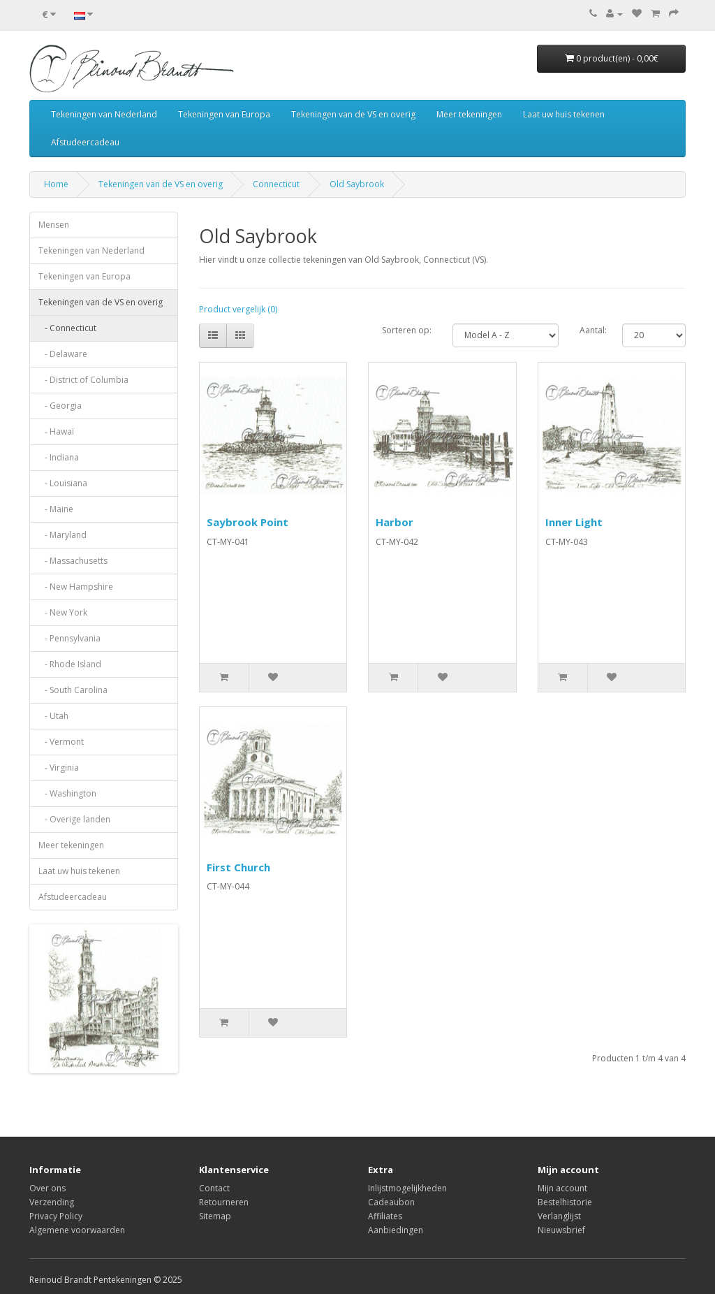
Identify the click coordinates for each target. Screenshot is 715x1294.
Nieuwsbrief (561, 1230)
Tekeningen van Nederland (104, 114)
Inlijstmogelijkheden (407, 1188)
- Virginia (58, 767)
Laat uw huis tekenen (564, 114)
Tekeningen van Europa (224, 114)
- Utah (53, 716)
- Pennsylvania (69, 638)
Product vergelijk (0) (238, 309)
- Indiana (58, 457)
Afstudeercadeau (85, 142)
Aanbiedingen (395, 1230)
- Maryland (62, 535)
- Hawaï (56, 431)
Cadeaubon (391, 1202)
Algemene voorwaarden (77, 1230)
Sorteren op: (407, 330)
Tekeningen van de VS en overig (353, 114)
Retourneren (224, 1202)
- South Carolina (73, 690)
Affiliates (385, 1216)
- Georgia (60, 406)
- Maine (55, 509)
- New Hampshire (75, 587)
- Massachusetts (73, 561)
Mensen (53, 225)
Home (56, 184)
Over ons (47, 1188)
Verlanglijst (559, 1216)
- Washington (67, 793)
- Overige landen (74, 819)
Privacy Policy (55, 1216)
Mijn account (562, 1188)
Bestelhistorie (565, 1202)
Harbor (394, 522)
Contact (214, 1188)
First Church (238, 867)
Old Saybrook (357, 184)
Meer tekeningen (469, 114)
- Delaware (62, 354)
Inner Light (574, 522)
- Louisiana (62, 483)
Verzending (51, 1202)
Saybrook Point (247, 522)
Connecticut (276, 184)
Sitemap (215, 1216)
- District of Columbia (83, 380)
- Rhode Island (69, 664)
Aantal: (593, 330)
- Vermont (61, 742)
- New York (62, 612)
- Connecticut (67, 328)
